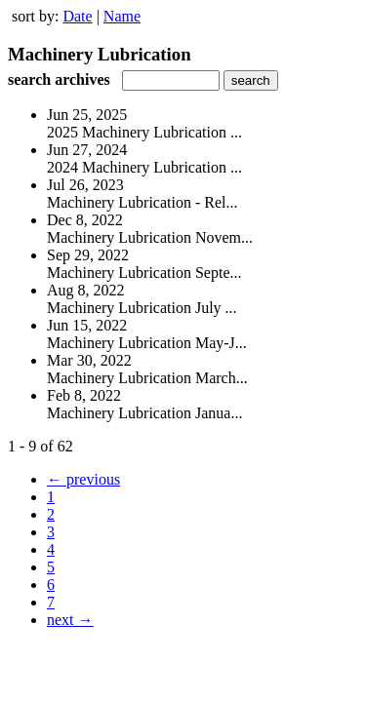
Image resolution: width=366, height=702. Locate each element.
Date (77, 16)
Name (122, 16)
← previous (83, 479)
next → (70, 619)
